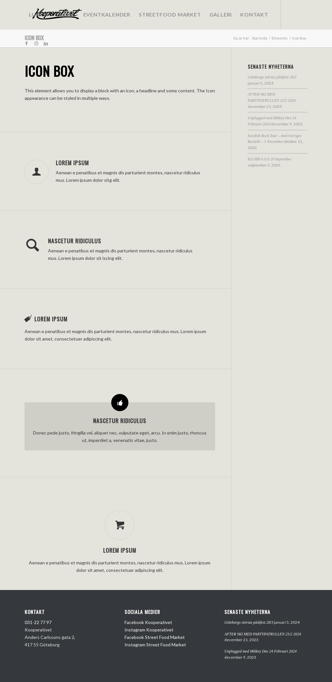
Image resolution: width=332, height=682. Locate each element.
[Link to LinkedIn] (46, 43)
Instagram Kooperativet (148, 629)
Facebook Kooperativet (148, 622)
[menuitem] (39, 14)
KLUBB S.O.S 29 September (269, 159)
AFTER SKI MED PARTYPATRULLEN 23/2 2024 (262, 634)
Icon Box (34, 38)
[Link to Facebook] (26, 43)
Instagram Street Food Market (155, 644)
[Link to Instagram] (36, 43)
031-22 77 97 (38, 622)
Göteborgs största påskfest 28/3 (272, 77)
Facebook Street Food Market (154, 637)
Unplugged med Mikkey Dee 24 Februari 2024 (260, 651)
